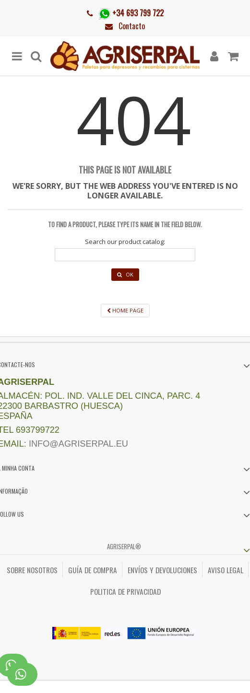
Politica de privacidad (125, 591)
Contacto (132, 26)
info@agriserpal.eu (78, 444)
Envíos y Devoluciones (162, 570)
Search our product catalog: (125, 242)
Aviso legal (225, 570)
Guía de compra (92, 570)
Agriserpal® (124, 546)
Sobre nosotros (32, 570)
